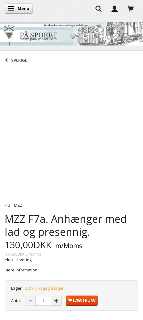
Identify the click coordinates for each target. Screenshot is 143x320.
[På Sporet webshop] (71, 32)
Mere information (21, 270)
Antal (16, 300)
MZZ (18, 205)
